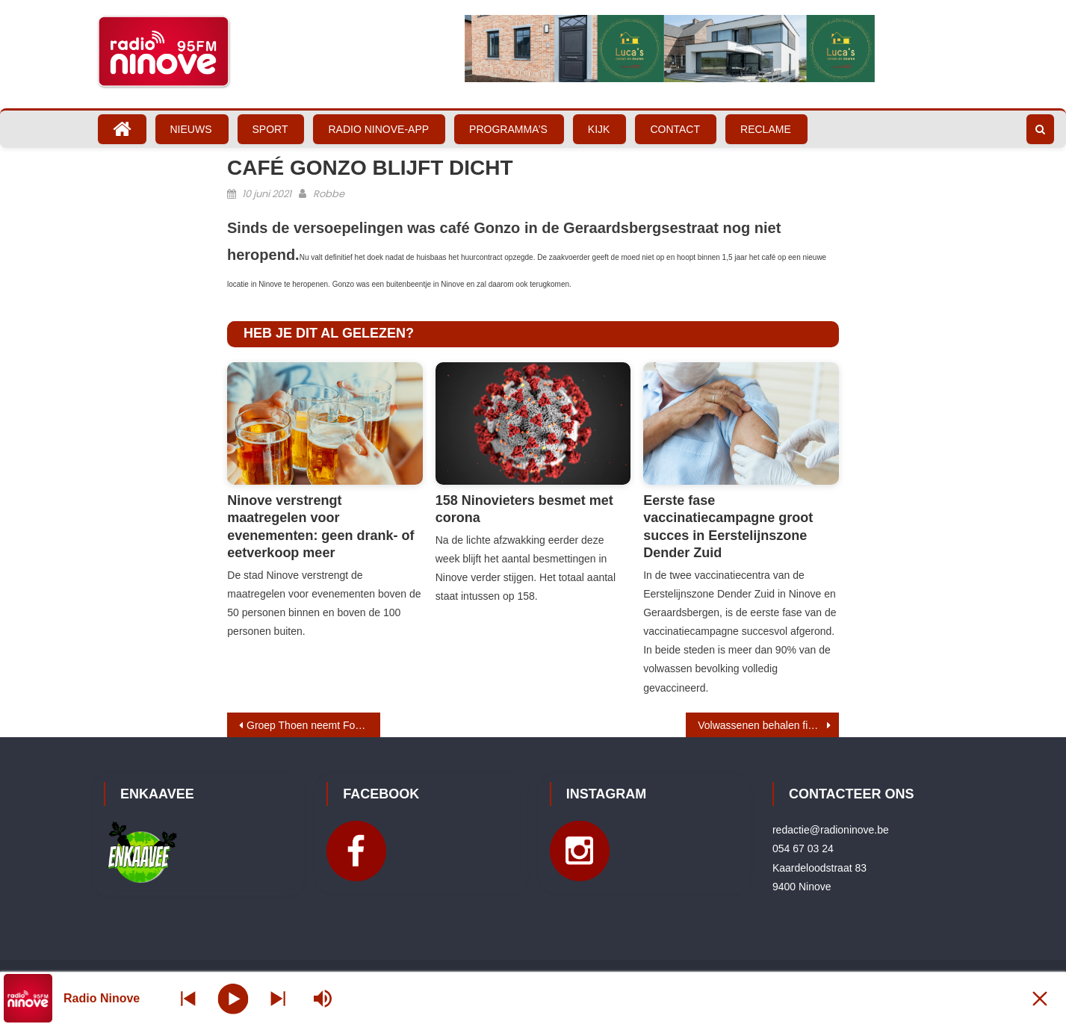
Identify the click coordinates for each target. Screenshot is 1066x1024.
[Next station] (188, 998)
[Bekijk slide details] (669, 48)
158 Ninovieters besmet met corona (524, 509)
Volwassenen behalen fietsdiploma (768, 725)
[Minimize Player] (1040, 998)
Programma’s (508, 129)
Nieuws (191, 129)
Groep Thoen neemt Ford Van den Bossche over (313, 725)
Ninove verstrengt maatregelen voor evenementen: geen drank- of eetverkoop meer (320, 526)
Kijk (599, 129)
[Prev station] (278, 998)
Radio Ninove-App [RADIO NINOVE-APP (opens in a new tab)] (378, 129)
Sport (270, 129)
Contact (675, 129)
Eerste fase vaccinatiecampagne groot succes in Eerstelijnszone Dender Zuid (728, 526)
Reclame (765, 129)
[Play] (233, 998)
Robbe (328, 194)
